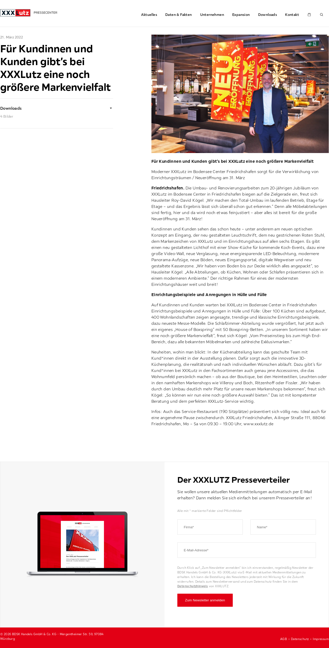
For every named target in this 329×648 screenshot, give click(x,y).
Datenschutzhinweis (192, 586)
